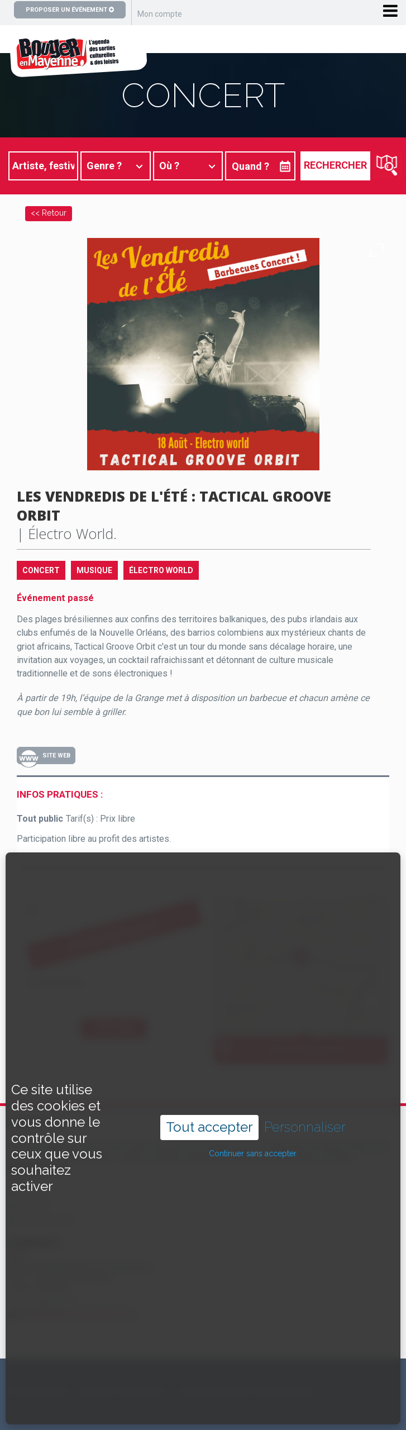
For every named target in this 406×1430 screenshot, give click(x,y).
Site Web (56, 755)
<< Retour (48, 212)
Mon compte (159, 13)
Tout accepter (209, 1107)
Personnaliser (305, 1107)
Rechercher (335, 165)
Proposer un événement (70, 9)
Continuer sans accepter (253, 1133)
